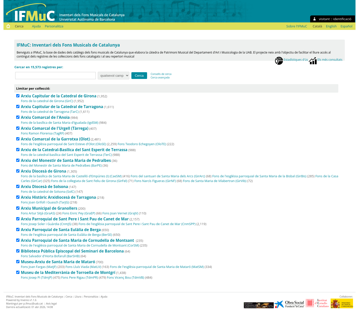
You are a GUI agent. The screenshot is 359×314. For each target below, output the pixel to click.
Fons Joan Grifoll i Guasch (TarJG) (45, 202)
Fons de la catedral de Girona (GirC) (47, 101)
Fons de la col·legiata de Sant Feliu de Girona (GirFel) (89, 181)
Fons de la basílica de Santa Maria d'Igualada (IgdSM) (59, 122)
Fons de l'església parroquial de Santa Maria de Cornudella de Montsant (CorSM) (80, 245)
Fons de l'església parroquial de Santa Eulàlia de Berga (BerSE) (66, 234)
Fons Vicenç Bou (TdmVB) (125, 277)
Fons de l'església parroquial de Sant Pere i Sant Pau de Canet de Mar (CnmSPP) (137, 224)
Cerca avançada (160, 77)
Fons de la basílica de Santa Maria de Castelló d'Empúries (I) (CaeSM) (71, 176)
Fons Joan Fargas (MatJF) (39, 266)
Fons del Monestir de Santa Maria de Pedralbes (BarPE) (61, 165)
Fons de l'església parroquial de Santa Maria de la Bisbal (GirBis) (259, 176)
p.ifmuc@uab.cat (33, 303)
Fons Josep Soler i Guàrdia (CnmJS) (46, 224)
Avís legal (51, 303)
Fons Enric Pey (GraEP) (78, 213)
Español (347, 26)
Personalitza (54, 26)
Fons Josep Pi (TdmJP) (36, 277)
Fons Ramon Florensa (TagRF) (42, 133)
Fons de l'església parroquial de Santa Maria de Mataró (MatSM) (157, 266)
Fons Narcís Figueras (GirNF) (155, 181)
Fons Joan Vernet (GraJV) (120, 213)
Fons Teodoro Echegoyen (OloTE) (142, 144)
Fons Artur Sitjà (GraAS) (38, 213)
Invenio (24, 300)
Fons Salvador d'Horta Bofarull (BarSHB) (50, 256)
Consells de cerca (161, 74)
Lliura (78, 296)
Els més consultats (325, 60)
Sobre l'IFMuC (296, 26)
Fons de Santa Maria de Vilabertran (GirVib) (214, 181)
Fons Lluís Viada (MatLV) (83, 266)
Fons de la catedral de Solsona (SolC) (48, 191)
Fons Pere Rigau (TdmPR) (79, 277)
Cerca (19, 26)
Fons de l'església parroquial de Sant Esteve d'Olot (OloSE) (63, 144)
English (331, 26)
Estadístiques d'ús (291, 60)
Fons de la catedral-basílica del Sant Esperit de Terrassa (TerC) (66, 154)
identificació (342, 19)
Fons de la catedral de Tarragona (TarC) (50, 111)
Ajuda (36, 26)
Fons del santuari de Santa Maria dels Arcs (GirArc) (168, 176)
